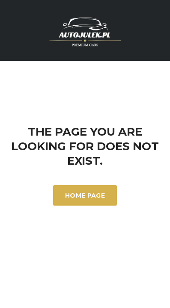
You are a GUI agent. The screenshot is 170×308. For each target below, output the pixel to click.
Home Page (85, 195)
